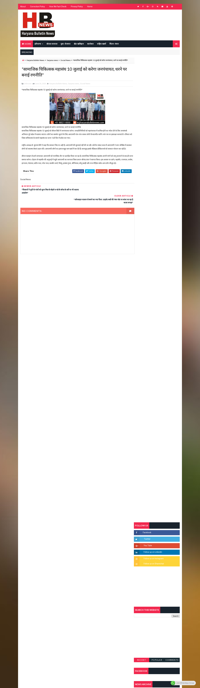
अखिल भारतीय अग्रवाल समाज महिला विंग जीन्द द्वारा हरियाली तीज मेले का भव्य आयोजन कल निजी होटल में (163, 363)
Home (89, 7)
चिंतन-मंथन (114, 44)
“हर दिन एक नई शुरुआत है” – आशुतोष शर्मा (162, 349)
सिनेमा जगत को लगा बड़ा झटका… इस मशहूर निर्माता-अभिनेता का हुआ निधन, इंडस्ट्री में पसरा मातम (162, 409)
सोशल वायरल (51, 44)
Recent (141, 268)
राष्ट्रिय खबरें (101, 44)
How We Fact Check (57, 7)
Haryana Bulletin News (35, 61)
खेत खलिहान (79, 44)
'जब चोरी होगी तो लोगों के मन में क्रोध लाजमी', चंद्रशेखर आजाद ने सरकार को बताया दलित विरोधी (163, 329)
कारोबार (90, 44)
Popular (157, 268)
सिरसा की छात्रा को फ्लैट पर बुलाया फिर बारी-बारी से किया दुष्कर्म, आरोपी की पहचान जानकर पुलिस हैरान (163, 317)
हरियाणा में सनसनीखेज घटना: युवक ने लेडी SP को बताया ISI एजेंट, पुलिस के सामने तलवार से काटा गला (163, 341)
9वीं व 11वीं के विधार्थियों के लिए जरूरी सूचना (163, 383)
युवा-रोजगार (65, 44)
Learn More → (30, 607)
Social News (65, 61)
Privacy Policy (77, 7)
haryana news (52, 61)
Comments (172, 268)
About (23, 7)
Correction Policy (37, 7)
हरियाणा (37, 44)
